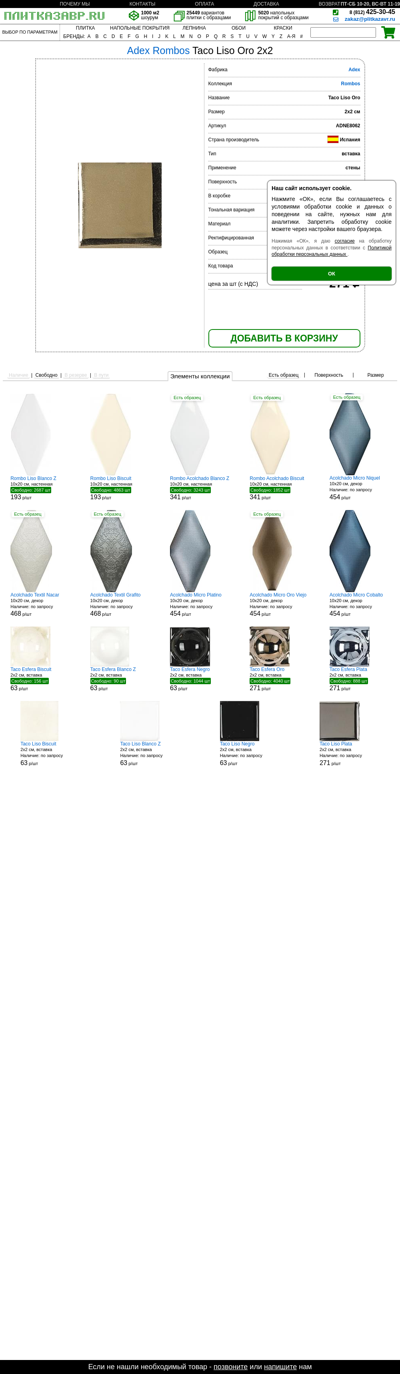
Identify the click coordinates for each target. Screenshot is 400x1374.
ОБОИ (239, 28)
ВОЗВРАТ (329, 4)
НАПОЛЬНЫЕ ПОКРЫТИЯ (140, 28)
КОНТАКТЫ (143, 4)
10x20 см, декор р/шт (360, 487)
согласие (345, 241)
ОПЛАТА (204, 4)
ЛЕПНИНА (194, 28)
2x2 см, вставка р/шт (40, 679)
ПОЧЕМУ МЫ (75, 4)
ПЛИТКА (85, 28)
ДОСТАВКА (266, 4)
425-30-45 (372, 11)
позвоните (231, 1367)
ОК (331, 274)
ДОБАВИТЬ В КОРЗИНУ (284, 338)
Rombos (350, 83)
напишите (280, 1367)
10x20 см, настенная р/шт (40, 488)
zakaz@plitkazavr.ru (370, 19)
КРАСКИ (283, 28)
